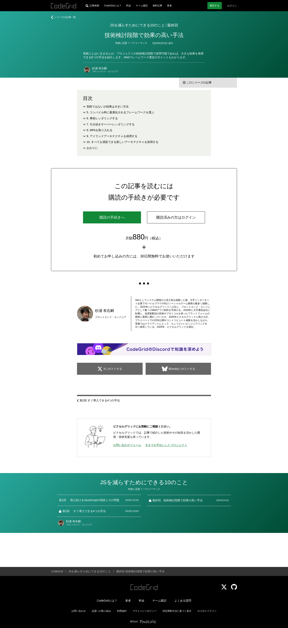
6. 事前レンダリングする (102, 118)
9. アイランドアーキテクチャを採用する (112, 136)
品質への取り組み (101, 611)
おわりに (92, 148)
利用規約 (122, 611)
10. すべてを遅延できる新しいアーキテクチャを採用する (122, 142)
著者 (169, 5)
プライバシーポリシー (145, 611)
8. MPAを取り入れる (99, 130)
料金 (128, 5)
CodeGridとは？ (112, 5)
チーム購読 (142, 5)
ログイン (232, 5)
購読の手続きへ (112, 217)
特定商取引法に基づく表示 (177, 611)
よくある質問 (182, 600)
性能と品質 (121, 43)
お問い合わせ (78, 611)
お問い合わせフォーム (127, 445)
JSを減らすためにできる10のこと (137, 25)
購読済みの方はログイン (176, 217)
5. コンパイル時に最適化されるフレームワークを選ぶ (120, 112)
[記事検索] (92, 5)
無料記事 (157, 5)
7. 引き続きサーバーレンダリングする (111, 124)
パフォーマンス (138, 43)
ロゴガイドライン (207, 611)
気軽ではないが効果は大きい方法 (108, 106)
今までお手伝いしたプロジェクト (166, 445)
